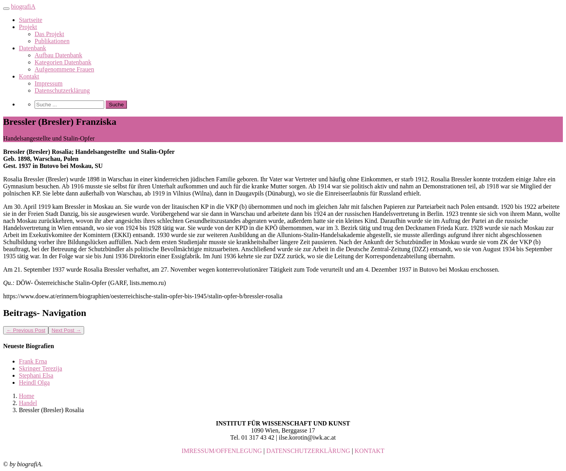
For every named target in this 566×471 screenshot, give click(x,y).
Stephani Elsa (36, 375)
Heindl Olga (34, 382)
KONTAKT (369, 450)
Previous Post (25, 330)
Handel (28, 403)
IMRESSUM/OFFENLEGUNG (222, 450)
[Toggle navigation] (6, 8)
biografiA (23, 6)
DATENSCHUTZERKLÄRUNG (308, 450)
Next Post (66, 330)
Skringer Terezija (40, 368)
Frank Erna (33, 361)
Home (26, 395)
